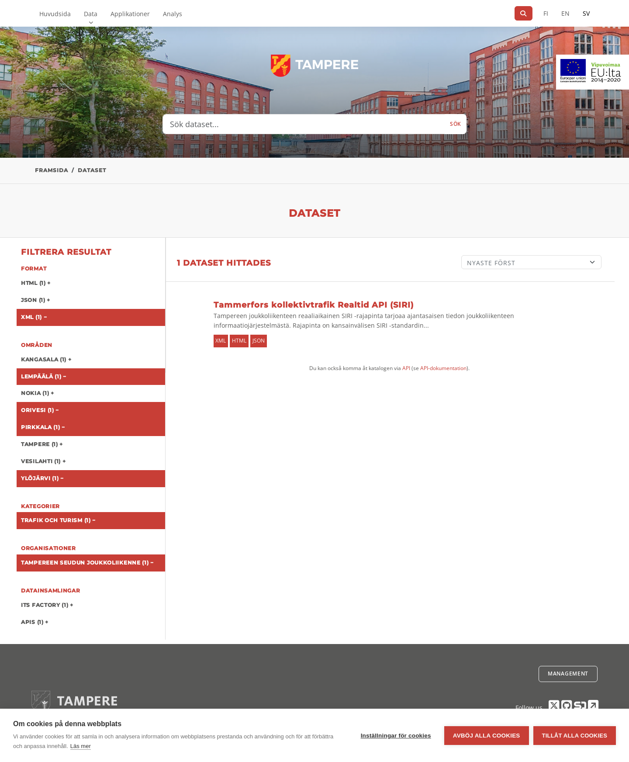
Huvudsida (55, 14)
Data (90, 14)
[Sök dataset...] (303, 124)
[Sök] (523, 13)
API (406, 368)
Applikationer (130, 14)
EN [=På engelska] (565, 13)
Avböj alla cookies (486, 735)
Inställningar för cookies (396, 735)
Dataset (92, 170)
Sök (455, 124)
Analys (172, 14)
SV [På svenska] (586, 13)
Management (568, 673)
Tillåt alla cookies (574, 735)
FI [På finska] (545, 13)
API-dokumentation (443, 368)
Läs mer (80, 746)
